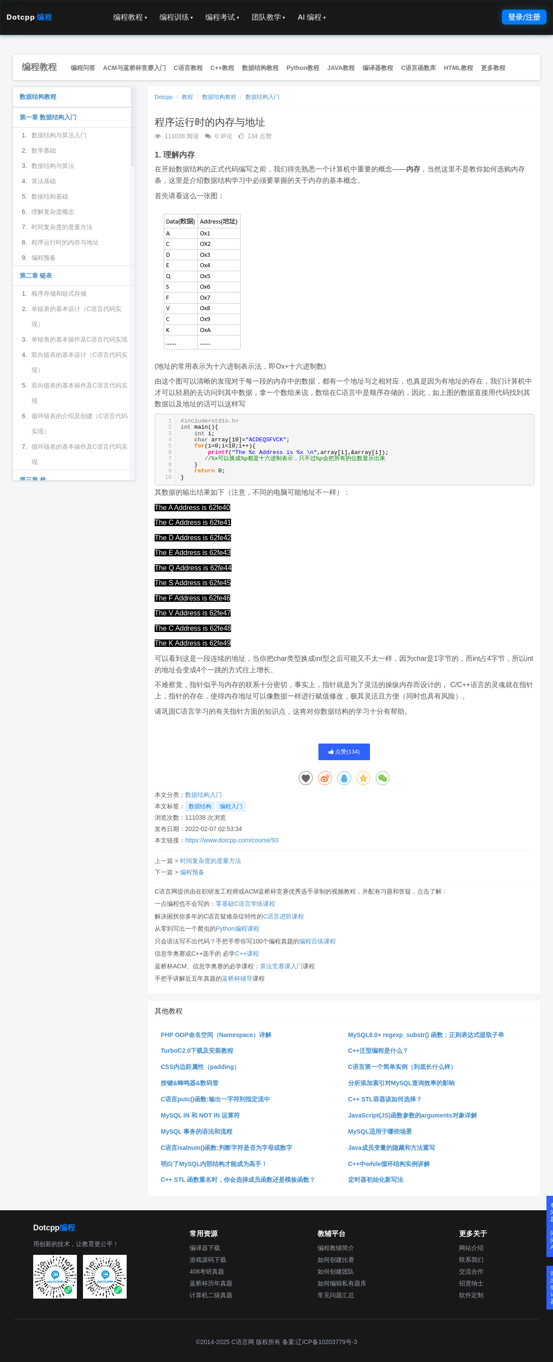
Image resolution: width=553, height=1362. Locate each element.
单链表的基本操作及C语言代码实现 (79, 339)
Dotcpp (29, 17)
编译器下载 (205, 1247)
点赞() (344, 751)
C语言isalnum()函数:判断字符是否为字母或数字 (226, 1147)
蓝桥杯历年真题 (211, 1283)
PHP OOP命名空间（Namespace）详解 (216, 1034)
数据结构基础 (49, 196)
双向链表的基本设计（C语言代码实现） (79, 362)
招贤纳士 (471, 1283)
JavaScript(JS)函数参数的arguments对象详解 (412, 1115)
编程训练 (176, 17)
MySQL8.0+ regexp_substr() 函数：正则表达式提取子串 (426, 1034)
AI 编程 (311, 17)
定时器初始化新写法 (375, 1179)
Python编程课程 (237, 928)
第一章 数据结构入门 (48, 117)
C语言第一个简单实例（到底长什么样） (402, 1066)
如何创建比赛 (336, 1259)
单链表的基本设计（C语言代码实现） (76, 316)
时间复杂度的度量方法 (210, 860)
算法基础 (43, 181)
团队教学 (269, 17)
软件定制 (471, 1295)
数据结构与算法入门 (58, 135)
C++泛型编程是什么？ (378, 1050)
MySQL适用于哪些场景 (380, 1131)
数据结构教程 (219, 97)
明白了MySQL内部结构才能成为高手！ (214, 1163)
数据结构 (200, 806)
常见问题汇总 (336, 1295)
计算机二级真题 (211, 1295)
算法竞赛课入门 (281, 966)
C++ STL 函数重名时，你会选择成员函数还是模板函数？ (238, 1179)
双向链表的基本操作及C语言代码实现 (79, 393)
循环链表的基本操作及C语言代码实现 (79, 454)
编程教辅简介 (336, 1247)
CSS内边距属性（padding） (200, 1066)
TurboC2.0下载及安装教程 (197, 1050)
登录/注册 (524, 17)
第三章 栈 (33, 479)
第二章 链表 (36, 275)
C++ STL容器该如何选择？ (385, 1099)
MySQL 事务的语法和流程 (196, 1131)
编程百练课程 (317, 941)
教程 (187, 97)
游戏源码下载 (208, 1259)
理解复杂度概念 (52, 211)
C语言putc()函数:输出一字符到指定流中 (215, 1099)
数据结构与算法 (52, 165)
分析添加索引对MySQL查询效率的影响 (401, 1082)
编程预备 (192, 872)
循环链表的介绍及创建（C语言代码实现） (79, 423)
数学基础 (43, 150)
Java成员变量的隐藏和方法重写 (391, 1147)
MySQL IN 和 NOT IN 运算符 (200, 1115)
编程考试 (222, 17)
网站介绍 (471, 1247)
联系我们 (471, 1259)
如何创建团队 (336, 1271)
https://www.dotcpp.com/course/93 (231, 840)
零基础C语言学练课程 (245, 903)
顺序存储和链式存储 (58, 293)
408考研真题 (207, 1271)
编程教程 (130, 17)
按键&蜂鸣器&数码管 (189, 1082)
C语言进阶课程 (283, 916)
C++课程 (247, 953)
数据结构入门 (262, 97)
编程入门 (231, 806)
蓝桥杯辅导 (237, 978)
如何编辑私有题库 (342, 1283)
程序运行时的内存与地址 (65, 242)
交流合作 (471, 1271)
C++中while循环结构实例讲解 (389, 1163)
